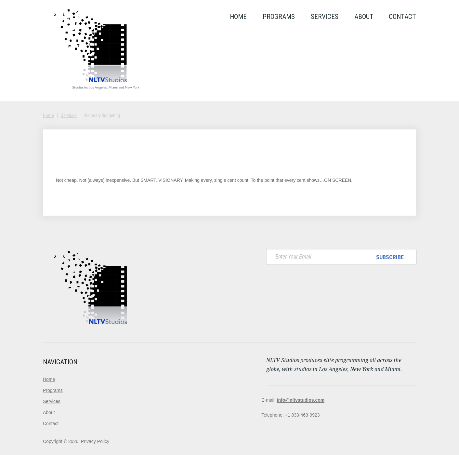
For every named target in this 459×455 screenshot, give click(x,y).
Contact (402, 16)
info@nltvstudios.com (301, 400)
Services (324, 16)
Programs (279, 16)
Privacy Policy (95, 441)
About (364, 16)
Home (238, 16)
